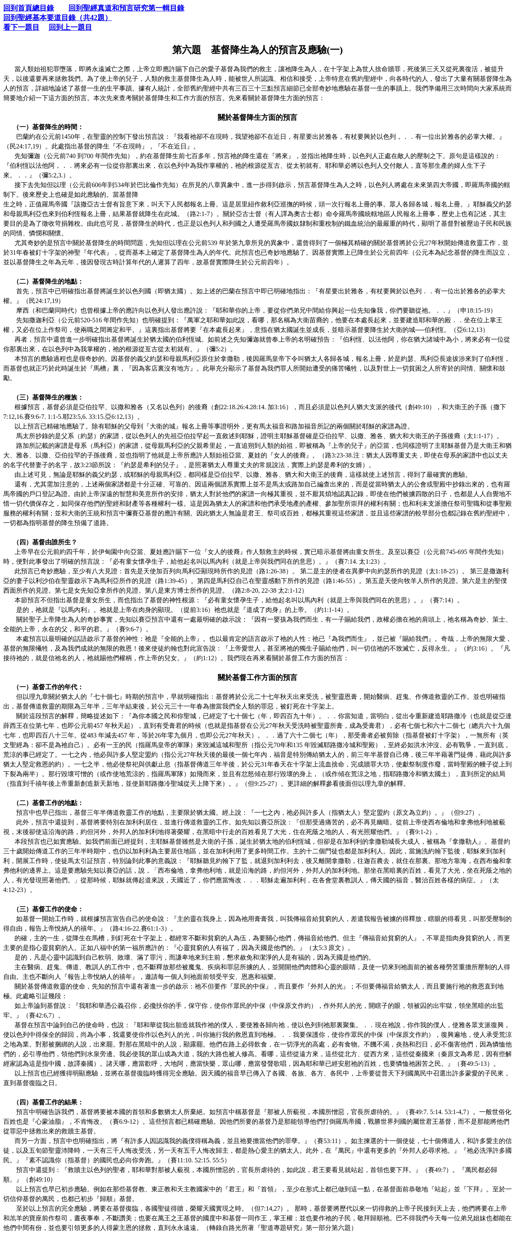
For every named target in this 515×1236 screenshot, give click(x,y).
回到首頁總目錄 (28, 8)
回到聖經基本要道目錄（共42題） (57, 18)
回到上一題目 (70, 27)
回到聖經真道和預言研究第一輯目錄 (126, 8)
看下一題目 (21, 27)
